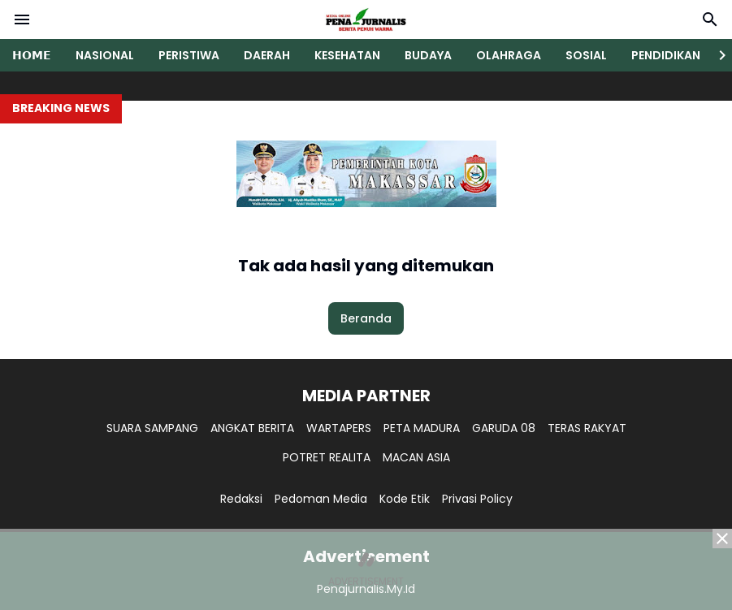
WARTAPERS (338, 428)
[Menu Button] (22, 19)
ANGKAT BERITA (252, 428)
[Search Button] (710, 19)
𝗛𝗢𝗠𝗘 (31, 55)
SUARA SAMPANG (152, 428)
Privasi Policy (477, 499)
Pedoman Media (321, 499)
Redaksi (241, 499)
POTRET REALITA (326, 457)
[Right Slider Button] (716, 55)
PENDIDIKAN (665, 55)
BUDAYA (428, 55)
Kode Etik (404, 499)
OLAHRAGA (508, 55)
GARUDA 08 (503, 428)
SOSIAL (586, 55)
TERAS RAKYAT (587, 428)
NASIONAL (105, 55)
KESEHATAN (347, 55)
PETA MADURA (421, 428)
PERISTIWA (188, 55)
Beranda (366, 318)
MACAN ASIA (416, 457)
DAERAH (267, 55)
